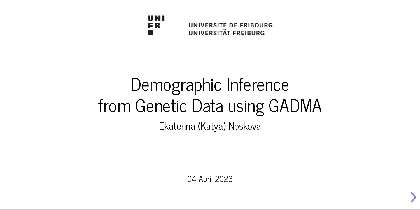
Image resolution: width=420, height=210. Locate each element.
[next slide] (411, 197)
